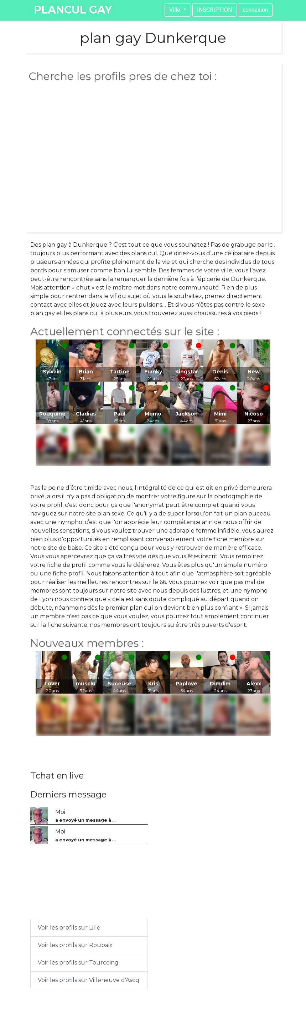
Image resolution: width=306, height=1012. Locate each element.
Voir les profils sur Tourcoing (78, 962)
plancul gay (73, 9)
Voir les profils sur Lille (69, 927)
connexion (255, 9)
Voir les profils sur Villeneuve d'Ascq (88, 980)
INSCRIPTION (214, 9)
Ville (175, 9)
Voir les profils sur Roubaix (75, 945)
